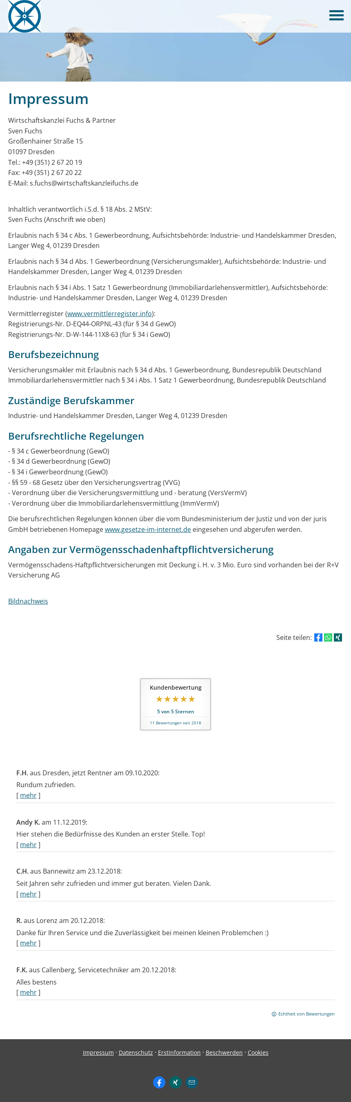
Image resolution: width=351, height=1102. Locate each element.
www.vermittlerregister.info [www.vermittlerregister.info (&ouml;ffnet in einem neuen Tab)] (109, 313)
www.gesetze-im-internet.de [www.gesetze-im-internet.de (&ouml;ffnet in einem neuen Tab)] (148, 529)
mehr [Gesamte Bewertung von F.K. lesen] (28, 992)
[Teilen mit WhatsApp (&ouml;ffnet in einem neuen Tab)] (328, 637)
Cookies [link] (258, 1052)
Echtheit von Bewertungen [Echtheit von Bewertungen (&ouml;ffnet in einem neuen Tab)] (306, 1014)
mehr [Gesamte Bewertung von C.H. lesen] (28, 894)
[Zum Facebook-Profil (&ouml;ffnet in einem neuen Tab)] (159, 1082)
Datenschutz (136, 1052)
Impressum (98, 1052)
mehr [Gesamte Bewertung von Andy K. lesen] (28, 844)
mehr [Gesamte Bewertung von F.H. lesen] (28, 795)
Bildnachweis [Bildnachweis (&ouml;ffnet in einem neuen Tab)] (28, 601)
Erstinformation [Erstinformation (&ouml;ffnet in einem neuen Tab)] (179, 1052)
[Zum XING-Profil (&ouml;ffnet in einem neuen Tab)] (175, 1082)
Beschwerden (224, 1052)
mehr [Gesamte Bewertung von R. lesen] (28, 942)
